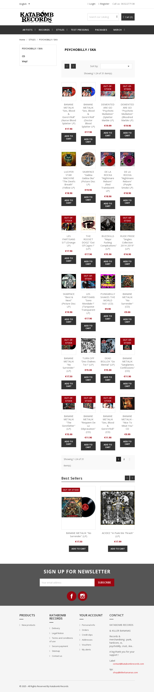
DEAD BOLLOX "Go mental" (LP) (108, 361)
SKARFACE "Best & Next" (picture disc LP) (69, 300)
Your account (91, 615)
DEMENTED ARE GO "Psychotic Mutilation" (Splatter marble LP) (107, 112)
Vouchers (86, 644)
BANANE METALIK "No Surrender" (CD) (127, 300)
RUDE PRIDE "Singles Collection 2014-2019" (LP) (127, 242)
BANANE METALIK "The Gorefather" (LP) (68, 422)
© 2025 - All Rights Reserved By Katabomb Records (43, 686)
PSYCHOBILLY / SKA (32, 48)
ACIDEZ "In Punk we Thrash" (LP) (117, 534)
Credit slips (87, 634)
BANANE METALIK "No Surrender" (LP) (69, 364)
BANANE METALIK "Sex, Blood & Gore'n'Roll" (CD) (107, 424)
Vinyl (24, 61)
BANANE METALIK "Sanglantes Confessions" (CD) (127, 364)
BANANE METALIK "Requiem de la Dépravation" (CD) (88, 424)
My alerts (86, 649)
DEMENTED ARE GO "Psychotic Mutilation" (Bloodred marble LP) (127, 112)
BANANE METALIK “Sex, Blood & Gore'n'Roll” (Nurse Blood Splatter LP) (68, 114)
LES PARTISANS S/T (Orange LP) (68, 240)
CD (23, 56)
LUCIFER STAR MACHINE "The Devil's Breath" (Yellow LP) (68, 179)
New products (28, 625)
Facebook (71, 596)
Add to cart (69, 137)
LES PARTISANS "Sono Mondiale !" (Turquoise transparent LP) (88, 303)
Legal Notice (57, 633)
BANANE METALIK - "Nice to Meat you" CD (127, 422)
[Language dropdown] (25, 4)
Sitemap (55, 651)
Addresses (86, 639)
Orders (85, 630)
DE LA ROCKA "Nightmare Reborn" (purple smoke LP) (127, 179)
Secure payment (59, 646)
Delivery (55, 628)
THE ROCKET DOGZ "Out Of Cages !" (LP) (88, 242)
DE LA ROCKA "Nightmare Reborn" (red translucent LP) (107, 181)
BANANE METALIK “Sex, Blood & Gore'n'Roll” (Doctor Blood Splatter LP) (88, 115)
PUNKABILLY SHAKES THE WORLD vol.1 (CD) (107, 298)
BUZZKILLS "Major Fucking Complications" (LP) (108, 242)
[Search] (103, 17)
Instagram (82, 596)
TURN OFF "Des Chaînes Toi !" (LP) (88, 361)
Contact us (56, 655)
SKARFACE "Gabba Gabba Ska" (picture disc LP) (88, 178)
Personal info (88, 625)
